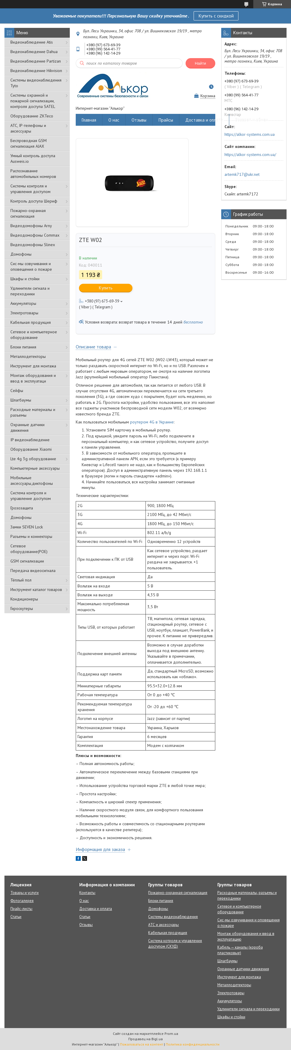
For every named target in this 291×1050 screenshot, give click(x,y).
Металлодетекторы (28, 356)
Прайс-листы (21, 908)
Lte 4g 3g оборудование (33, 458)
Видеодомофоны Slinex (32, 244)
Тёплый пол (20, 580)
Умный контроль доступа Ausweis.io (32, 158)
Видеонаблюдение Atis (31, 42)
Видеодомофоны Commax (34, 235)
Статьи (15, 916)
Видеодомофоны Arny (31, 225)
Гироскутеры (21, 608)
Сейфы (16, 390)
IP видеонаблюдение (30, 439)
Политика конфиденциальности (192, 1044)
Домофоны (20, 254)
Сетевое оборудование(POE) (29, 548)
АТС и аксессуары (163, 924)
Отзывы (139, 120)
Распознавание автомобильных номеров (33, 173)
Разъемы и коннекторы (31, 536)
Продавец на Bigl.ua (145, 1039)
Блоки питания (23, 347)
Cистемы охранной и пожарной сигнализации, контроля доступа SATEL (32, 101)
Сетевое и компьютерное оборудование (33, 334)
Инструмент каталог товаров (36, 589)
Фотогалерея (22, 900)
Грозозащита (21, 508)
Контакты (87, 892)
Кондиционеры (24, 599)
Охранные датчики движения (27, 427)
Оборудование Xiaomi (31, 449)
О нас (113, 120)
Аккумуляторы (23, 303)
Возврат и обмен (251, 120)
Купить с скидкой (216, 16)
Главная (89, 120)
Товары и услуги (24, 892)
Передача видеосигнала (33, 570)
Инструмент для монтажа (33, 366)
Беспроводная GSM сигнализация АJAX (28, 143)
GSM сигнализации (27, 561)
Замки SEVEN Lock (26, 527)
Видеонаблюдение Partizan (35, 61)
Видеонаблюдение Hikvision (36, 70)
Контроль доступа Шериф (33, 201)
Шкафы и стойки (24, 278)
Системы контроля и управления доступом (30, 188)
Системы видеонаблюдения (173, 916)
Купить (106, 288)
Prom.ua (171, 1033)
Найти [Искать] (200, 63)
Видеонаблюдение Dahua (34, 51)
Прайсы (166, 120)
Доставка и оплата (204, 120)
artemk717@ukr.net (242, 174)
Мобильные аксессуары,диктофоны (31, 480)
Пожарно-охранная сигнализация (28, 213)
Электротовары (24, 313)
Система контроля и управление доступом (30, 495)
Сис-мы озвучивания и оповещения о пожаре (31, 266)
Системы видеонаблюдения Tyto (35, 82)
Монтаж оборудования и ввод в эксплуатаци (33, 378)
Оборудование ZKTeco (31, 116)
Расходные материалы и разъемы (32, 412)
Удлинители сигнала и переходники (30, 291)
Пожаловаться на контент (141, 1044)
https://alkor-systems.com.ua (249, 134)
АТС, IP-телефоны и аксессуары (28, 128)
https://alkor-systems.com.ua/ (250, 154)
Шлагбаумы (20, 400)
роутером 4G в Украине (152, 422)
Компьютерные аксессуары (35, 468)
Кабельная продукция (30, 322)
